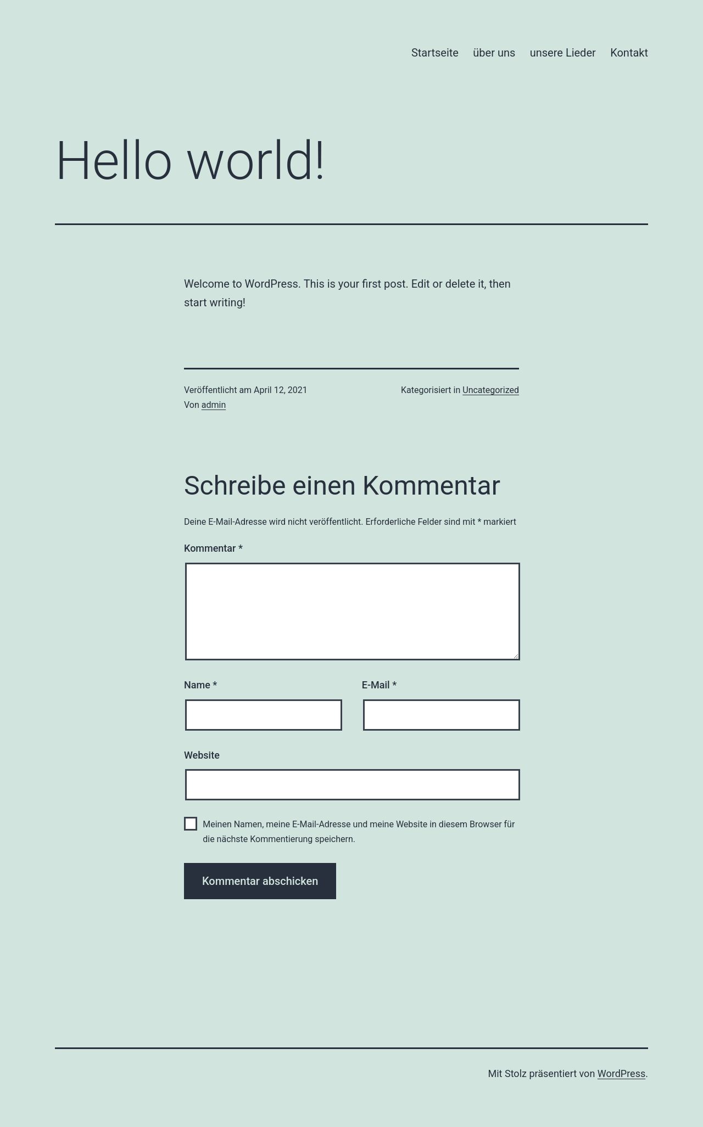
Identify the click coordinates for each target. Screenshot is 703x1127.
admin (214, 405)
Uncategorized (490, 390)
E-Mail (379, 685)
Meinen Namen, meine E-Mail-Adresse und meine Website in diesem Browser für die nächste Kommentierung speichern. (359, 831)
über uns (494, 52)
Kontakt (629, 52)
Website (202, 755)
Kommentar (213, 548)
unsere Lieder (563, 52)
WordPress (621, 1073)
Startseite (435, 52)
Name (200, 685)
